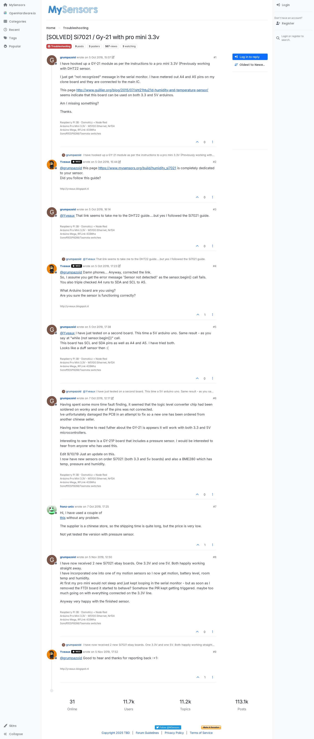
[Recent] (21, 29)
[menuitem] (293, 5)
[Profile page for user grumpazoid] (52, 60)
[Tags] (21, 38)
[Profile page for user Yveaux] (52, 165)
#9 (214, 651)
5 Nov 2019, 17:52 (106, 651)
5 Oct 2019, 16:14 (100, 209)
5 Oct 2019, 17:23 (106, 266)
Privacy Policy (174, 732)
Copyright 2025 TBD (116, 732)
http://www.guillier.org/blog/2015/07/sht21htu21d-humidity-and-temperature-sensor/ (142, 90)
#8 (214, 557)
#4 (214, 266)
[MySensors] (21, 5)
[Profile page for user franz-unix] (52, 509)
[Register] (293, 23)
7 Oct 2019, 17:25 (98, 506)
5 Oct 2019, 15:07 (100, 57)
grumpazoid (68, 57)
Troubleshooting (59, 46)
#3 (214, 209)
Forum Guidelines (147, 732)
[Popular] (21, 46)
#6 (214, 398)
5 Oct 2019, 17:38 (100, 326)
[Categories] (21, 21)
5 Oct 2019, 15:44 (106, 161)
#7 (214, 506)
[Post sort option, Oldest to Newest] (250, 65)
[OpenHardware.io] (21, 13)
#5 (214, 326)
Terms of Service (201, 732)
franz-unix (67, 506)
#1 (215, 57)
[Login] (293, 5)
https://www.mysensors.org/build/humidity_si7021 (137, 168)
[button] (21, 725)
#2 (214, 161)
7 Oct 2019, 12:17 (99, 398)
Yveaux (65, 161)
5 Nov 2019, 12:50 (100, 557)
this (62, 518)
